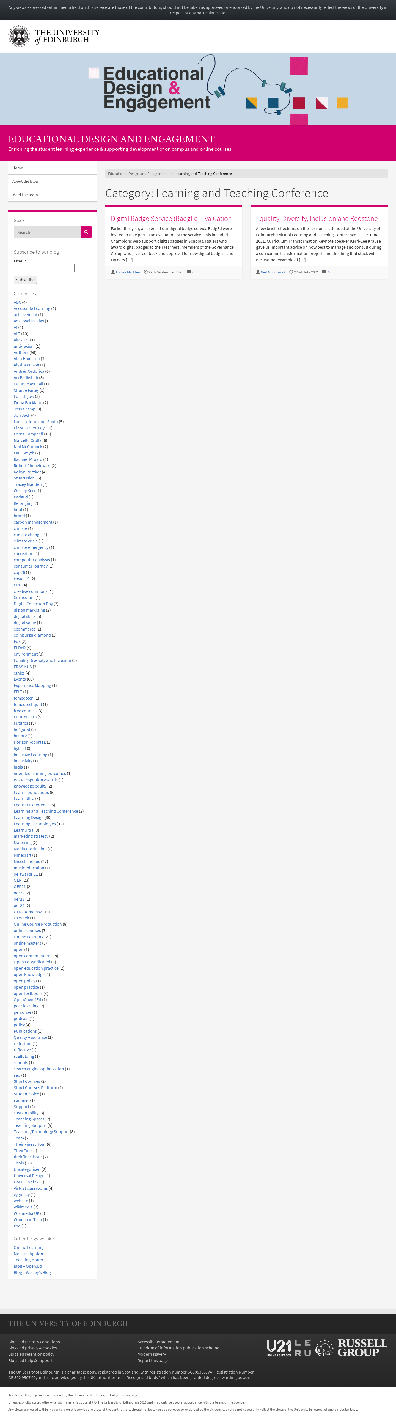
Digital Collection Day (33, 603)
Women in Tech (28, 1219)
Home (17, 167)
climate (20, 528)
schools (21, 1062)
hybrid (20, 748)
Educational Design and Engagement (111, 140)
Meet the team (25, 194)
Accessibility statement (159, 1341)
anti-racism (24, 346)
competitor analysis (32, 559)
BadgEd (21, 497)
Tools (19, 1163)
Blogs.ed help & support (30, 1360)
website (21, 1200)
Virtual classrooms (31, 1188)
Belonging (23, 503)
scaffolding (24, 1056)
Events (20, 679)
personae (22, 1012)
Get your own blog (123, 1395)
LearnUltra (24, 830)
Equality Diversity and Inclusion (42, 660)
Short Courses (27, 1081)
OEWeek (21, 917)
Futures (21, 723)
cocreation (24, 553)
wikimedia (23, 1207)
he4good (22, 729)
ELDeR (20, 647)
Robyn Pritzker (27, 472)
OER (17, 880)
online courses (27, 930)
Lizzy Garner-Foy (29, 428)
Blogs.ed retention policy (31, 1354)
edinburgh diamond (32, 635)
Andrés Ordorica (29, 371)
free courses (25, 710)
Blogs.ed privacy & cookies (32, 1347)
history (20, 735)
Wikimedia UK (26, 1213)
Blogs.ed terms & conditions (34, 1341)
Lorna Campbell (28, 434)
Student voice (26, 1094)
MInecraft (22, 855)
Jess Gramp (24, 409)
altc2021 (21, 339)
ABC (17, 302)
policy (19, 1024)
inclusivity (23, 760)
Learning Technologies (35, 823)
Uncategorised (27, 1169)
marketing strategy (31, 836)
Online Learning (28, 936)
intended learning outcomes (40, 773)
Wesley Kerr (24, 490)
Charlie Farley (26, 390)
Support (21, 1106)
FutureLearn (25, 716)
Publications (25, 1031)
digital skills (24, 616)
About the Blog (25, 181)
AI (15, 327)
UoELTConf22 (26, 1182)
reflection (23, 1043)
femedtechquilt (28, 704)
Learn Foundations (31, 792)
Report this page (153, 1360)
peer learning (26, 1005)
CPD (17, 585)
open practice (26, 987)
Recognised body (142, 1377)
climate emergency (31, 547)
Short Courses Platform (35, 1087)
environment (26, 654)
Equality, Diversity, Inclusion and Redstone (317, 218)
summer (21, 1100)
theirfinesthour (28, 1157)
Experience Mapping (32, 685)
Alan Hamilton (27, 358)
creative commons (31, 591)
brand (19, 515)
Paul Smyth (24, 453)
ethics (19, 673)
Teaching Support (30, 1125)
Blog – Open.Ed (28, 1266)
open (18, 949)
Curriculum (24, 597)
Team (19, 1138)
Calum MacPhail (28, 384)
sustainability (26, 1112)
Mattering (23, 842)
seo (17, 1075)
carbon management (33, 522)
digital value (25, 622)
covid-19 (21, 578)
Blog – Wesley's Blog (32, 1272)
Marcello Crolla (28, 440)
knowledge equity (30, 786)
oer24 (19, 905)
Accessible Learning (32, 308)
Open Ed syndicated (32, 961)
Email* (44, 265)
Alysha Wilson (26, 365)
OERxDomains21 (29, 911)
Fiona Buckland (28, 402)
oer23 (19, 899)
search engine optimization (39, 1068)
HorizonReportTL (30, 742)
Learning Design (29, 817)
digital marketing (29, 610)
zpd (17, 1226)
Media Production (30, 848)
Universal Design (29, 1175)
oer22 (19, 892)
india (18, 767)
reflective (22, 1050)
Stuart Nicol (24, 478)
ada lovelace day (29, 321)
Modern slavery (152, 1354)
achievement (25, 314)
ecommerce (24, 629)
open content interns (33, 955)
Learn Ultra (24, 798)
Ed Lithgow (24, 396)
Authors (21, 352)
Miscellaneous (27, 861)
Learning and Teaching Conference (46, 811)
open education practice (36, 968)
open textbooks (28, 993)
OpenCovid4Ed (27, 999)
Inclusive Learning (30, 754)
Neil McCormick (28, 446)
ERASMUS (23, 666)
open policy (24, 980)
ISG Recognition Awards (36, 779)
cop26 (19, 572)
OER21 (20, 886)
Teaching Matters (29, 1259)
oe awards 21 (26, 874)
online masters (27, 943)
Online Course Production (38, 924)
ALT (17, 333)
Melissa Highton (28, 1253)
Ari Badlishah (26, 377)
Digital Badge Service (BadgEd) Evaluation (171, 218)
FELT (18, 691)
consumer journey (31, 566)
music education (29, 867)
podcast (21, 1018)
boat (18, 509)
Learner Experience (32, 804)
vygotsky (22, 1194)
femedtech (24, 698)
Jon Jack (22, 415)
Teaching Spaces (29, 1119)
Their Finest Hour (30, 1144)
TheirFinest (24, 1150)
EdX (17, 641)
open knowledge (29, 974)
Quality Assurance (30, 1037)
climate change (28, 534)
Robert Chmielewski (32, 465)
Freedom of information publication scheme (178, 1347)
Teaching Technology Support (41, 1131)
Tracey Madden (28, 484)
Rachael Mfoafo (28, 459)
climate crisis (26, 541)
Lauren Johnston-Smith (36, 421)
